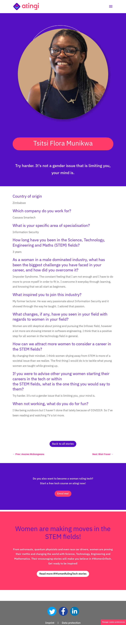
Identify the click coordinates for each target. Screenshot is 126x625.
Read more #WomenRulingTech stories (62, 573)
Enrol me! (63, 493)
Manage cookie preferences (113, 622)
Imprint (49, 622)
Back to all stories (63, 444)
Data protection (71, 622)
